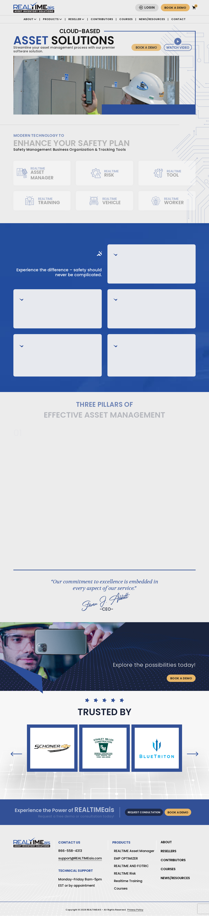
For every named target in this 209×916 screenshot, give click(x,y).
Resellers (168, 851)
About (28, 19)
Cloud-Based (79, 31)
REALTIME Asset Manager (134, 851)
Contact (178, 19)
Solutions (83, 43)
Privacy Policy (135, 909)
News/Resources (152, 19)
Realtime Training (128, 881)
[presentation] (16, 754)
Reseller (74, 19)
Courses (126, 19)
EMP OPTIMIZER (126, 858)
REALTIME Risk (125, 873)
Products (51, 19)
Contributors (102, 19)
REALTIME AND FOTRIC (131, 866)
